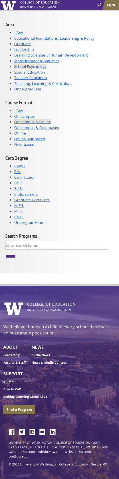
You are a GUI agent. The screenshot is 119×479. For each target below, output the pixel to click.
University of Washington (9, 5)
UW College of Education (48, 5)
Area (9, 24)
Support (13, 374)
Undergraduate (27, 89)
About (10, 347)
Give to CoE (12, 389)
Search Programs (21, 236)
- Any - (19, 32)
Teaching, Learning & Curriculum (43, 83)
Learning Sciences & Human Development (51, 55)
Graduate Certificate (32, 199)
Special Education (29, 72)
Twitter (23, 431)
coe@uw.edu (18, 456)
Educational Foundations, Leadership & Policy (54, 38)
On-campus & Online (32, 121)
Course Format (18, 103)
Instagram (33, 431)
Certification (25, 177)
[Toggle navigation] (112, 5)
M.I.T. (19, 211)
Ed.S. (18, 188)
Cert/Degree (16, 158)
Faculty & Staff (14, 362)
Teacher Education (30, 77)
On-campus (24, 116)
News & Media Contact (49, 362)
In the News (41, 355)
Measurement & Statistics (36, 60)
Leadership (24, 49)
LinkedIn (54, 431)
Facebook (13, 431)
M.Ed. (19, 205)
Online (20, 133)
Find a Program (19, 409)
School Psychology (30, 66)
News (38, 347)
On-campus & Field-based (36, 127)
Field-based (24, 144)
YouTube (44, 431)
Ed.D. (18, 183)
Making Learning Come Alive (25, 397)
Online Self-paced (29, 138)
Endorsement (26, 194)
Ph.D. (19, 216)
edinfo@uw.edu (50, 452)
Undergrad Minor (29, 222)
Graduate (22, 43)
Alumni (8, 382)
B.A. (17, 171)
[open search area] (99, 5)
